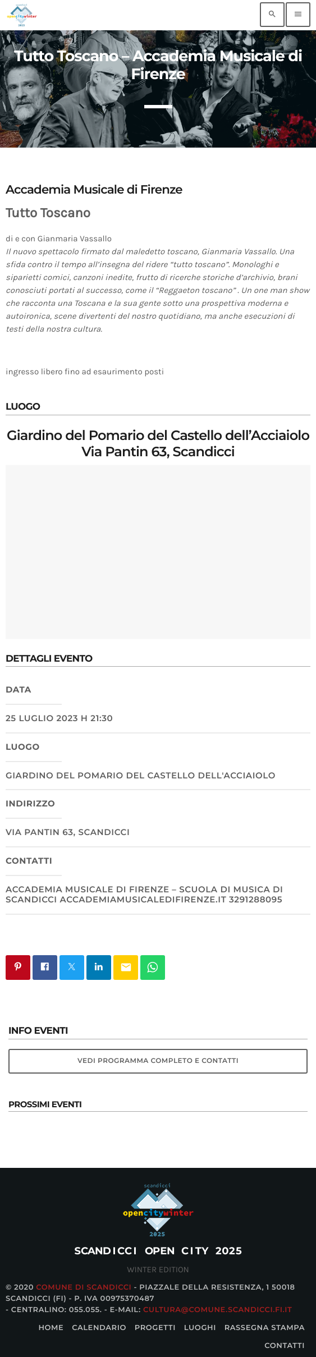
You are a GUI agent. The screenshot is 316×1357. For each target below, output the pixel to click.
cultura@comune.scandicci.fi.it (217, 1309)
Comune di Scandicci (83, 1287)
